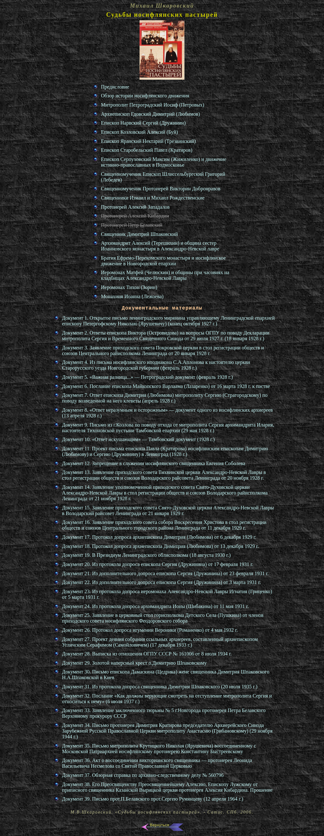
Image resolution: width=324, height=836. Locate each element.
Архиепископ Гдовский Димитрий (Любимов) (150, 114)
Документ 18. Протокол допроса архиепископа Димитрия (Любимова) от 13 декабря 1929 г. (160, 546)
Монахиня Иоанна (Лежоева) (132, 296)
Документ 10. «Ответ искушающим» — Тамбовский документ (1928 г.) (138, 439)
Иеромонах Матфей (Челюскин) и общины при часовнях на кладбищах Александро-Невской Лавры (165, 275)
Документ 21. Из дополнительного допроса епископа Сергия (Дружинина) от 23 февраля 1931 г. (165, 573)
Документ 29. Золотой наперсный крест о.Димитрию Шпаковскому (134, 663)
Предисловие (115, 86)
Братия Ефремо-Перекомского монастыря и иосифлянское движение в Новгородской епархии (163, 260)
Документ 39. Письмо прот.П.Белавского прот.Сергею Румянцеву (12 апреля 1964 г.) (152, 799)
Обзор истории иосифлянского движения (145, 95)
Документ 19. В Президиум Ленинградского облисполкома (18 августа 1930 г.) (146, 555)
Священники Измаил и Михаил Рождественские (152, 197)
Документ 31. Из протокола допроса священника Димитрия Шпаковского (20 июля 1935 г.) (160, 686)
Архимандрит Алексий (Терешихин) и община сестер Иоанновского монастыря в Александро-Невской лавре (160, 245)
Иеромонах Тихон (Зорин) (129, 287)
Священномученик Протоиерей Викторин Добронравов (161, 188)
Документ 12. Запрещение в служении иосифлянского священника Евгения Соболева (153, 463)
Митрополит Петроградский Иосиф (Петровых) (152, 105)
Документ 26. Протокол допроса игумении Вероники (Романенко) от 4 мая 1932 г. (150, 630)
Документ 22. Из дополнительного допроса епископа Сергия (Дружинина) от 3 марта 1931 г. (161, 582)
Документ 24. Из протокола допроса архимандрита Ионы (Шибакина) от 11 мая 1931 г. (155, 606)
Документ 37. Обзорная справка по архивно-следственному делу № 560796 (143, 775)
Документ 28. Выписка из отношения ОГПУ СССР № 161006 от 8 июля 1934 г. (147, 653)
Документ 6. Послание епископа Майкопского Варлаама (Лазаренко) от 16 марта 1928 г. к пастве (166, 386)
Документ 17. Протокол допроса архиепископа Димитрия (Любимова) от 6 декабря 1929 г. (159, 537)
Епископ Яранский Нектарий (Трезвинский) (148, 141)
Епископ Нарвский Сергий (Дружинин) (143, 123)
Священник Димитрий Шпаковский (139, 234)
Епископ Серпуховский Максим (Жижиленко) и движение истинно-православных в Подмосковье (163, 162)
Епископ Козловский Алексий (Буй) (139, 132)
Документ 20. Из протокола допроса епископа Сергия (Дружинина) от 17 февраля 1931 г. (157, 564)
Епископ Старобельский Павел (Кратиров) (146, 150)
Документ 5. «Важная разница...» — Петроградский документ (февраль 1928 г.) (147, 377)
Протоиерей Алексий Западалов (135, 207)
